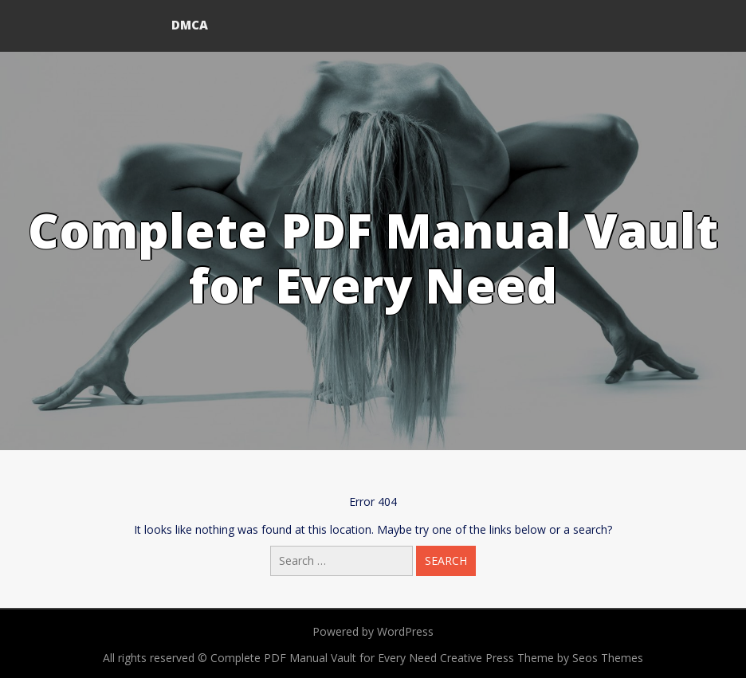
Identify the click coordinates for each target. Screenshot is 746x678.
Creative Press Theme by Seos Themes (541, 657)
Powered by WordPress (373, 631)
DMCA (189, 25)
